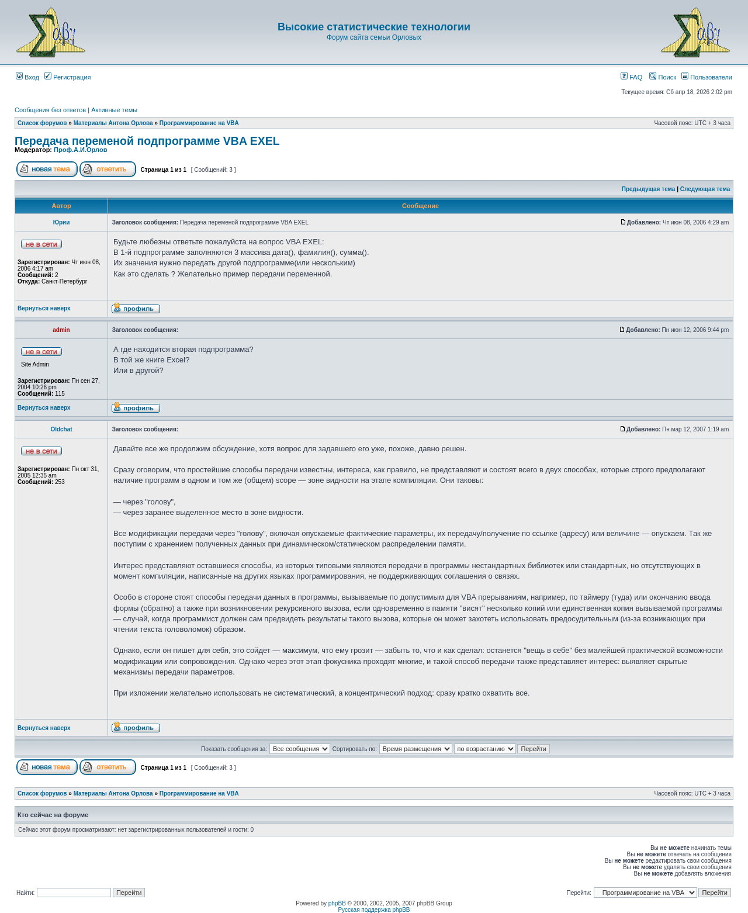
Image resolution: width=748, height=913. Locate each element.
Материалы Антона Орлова (113, 123)
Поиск (662, 77)
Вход (27, 77)
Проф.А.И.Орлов (80, 149)
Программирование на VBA (199, 123)
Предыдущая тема (649, 189)
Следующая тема (705, 189)
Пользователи (706, 77)
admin (61, 330)
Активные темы (114, 109)
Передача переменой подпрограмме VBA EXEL (147, 140)
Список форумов (42, 123)
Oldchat (61, 429)
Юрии (61, 222)
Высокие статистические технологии (374, 27)
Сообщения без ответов (50, 109)
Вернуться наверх (44, 308)
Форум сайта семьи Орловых (374, 37)
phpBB (337, 903)
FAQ (631, 77)
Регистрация (67, 77)
